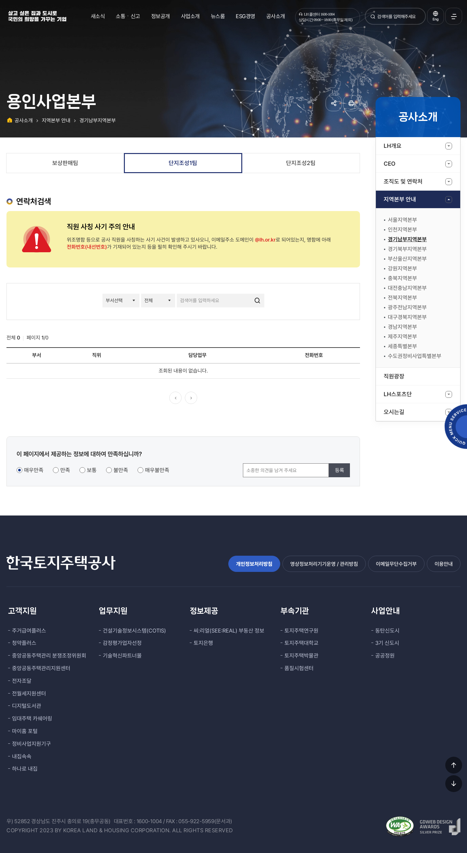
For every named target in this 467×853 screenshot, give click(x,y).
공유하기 (334, 103)
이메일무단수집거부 (396, 564)
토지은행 (203, 643)
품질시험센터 (299, 668)
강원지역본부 (402, 268)
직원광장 (394, 376)
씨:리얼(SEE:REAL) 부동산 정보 (229, 630)
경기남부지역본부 (407, 239)
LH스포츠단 (398, 394)
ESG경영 (245, 16)
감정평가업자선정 (122, 643)
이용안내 (444, 564)
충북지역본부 (402, 278)
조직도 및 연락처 (403, 181)
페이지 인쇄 (351, 103)
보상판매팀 (65, 163)
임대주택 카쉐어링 (32, 718)
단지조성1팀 (183, 163)
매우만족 (33, 470)
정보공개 (160, 16)
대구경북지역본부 (407, 317)
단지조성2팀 (301, 163)
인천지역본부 (402, 229)
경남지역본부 (402, 327)
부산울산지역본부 (407, 258)
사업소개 (190, 16)
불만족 (121, 470)
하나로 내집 (25, 768)
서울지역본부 (402, 220)
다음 (191, 398)
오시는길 (394, 412)
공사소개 (275, 16)
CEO (389, 163)
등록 (339, 470)
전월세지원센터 (29, 693)
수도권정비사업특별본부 (414, 356)
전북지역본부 (402, 297)
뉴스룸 (218, 16)
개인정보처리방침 (254, 564)
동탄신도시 (387, 630)
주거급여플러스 (29, 630)
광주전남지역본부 (407, 307)
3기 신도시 (387, 643)
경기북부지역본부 (407, 249)
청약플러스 (24, 643)
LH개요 (392, 145)
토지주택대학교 (301, 643)
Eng (435, 19)
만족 (65, 470)
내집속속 (21, 756)
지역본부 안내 (400, 199)
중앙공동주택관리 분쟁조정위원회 (49, 655)
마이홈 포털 (25, 731)
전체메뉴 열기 (453, 16)
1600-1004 (149, 821)
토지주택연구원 (301, 630)
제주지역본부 (402, 336)
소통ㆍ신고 (128, 16)
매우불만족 (157, 470)
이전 (175, 398)
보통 (92, 470)
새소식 (98, 16)
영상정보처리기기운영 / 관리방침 (324, 564)
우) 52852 (18, 821)
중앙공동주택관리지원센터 (41, 668)
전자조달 (21, 681)
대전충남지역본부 (407, 288)
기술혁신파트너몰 (122, 655)
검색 (257, 300)
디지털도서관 (26, 706)
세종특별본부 (402, 346)
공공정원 (385, 655)
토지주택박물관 (301, 655)
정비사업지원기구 (31, 743)
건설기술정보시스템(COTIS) (134, 630)
